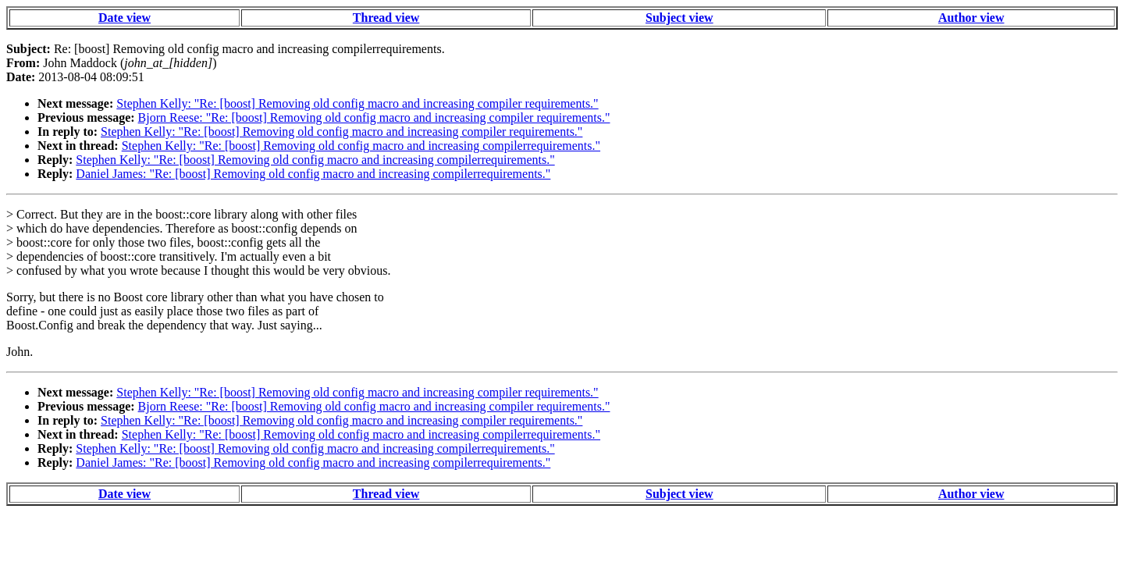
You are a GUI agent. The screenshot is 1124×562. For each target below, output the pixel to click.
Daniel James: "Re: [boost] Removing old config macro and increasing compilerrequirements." (313, 173)
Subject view (679, 17)
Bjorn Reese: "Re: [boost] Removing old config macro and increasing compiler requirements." (374, 117)
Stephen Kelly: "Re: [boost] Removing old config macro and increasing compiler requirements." (357, 103)
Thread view (386, 17)
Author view (971, 17)
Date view (124, 17)
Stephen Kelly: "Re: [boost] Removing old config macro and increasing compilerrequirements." (361, 145)
